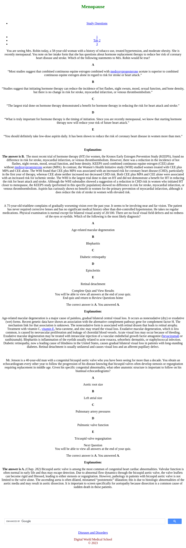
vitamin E (48, 329)
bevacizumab (170, 336)
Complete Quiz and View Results (93, 290)
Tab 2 (97, 40)
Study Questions (97, 23)
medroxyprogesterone (124, 71)
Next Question (93, 445)
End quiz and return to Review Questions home (93, 298)
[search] (84, 521)
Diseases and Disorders (93, 532)
